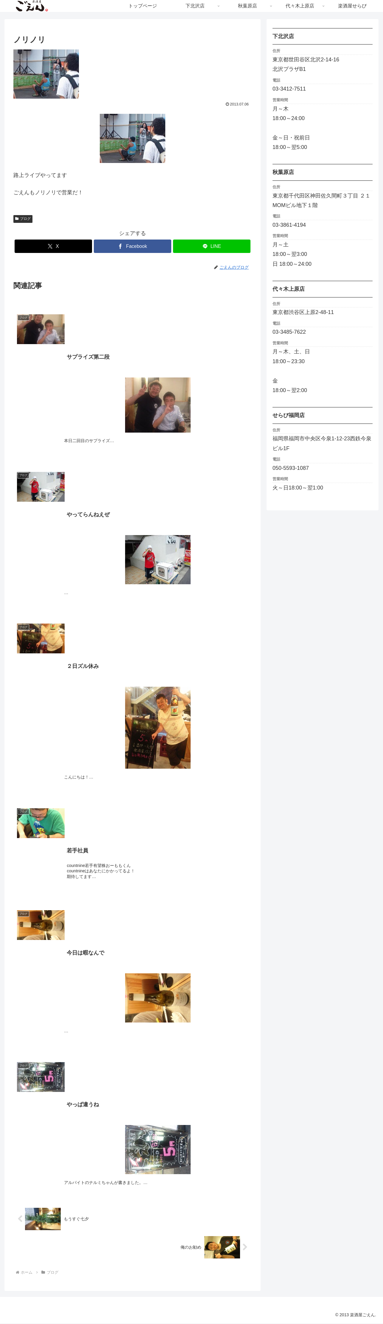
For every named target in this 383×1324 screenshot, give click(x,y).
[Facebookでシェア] (132, 246)
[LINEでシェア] (211, 246)
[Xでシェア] (53, 246)
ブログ (23, 219)
